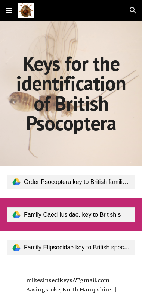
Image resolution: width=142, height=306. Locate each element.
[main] (71, 93)
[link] (71, 182)
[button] (9, 10)
